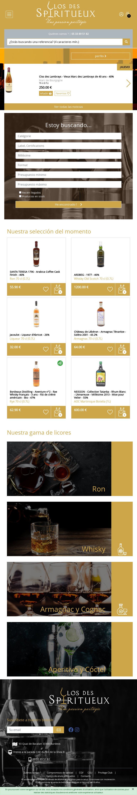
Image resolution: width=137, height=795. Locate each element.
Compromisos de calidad (60, 772)
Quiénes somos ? (59, 33)
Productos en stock (33, 196)
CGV (81, 772)
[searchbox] (68, 136)
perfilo (100, 56)
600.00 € (80, 410)
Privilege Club (105, 772)
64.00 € (79, 347)
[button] (128, 83)
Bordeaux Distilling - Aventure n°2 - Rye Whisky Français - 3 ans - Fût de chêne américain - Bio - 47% (33, 394)
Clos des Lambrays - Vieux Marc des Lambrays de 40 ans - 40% (76, 76)
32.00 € (15, 347)
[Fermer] (133, 789)
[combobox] (68, 136)
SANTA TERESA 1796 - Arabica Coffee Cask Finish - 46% (35, 273)
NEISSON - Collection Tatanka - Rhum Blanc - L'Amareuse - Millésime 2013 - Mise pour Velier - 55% (100, 394)
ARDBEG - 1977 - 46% (86, 274)
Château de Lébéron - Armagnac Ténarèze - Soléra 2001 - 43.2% (100, 333)
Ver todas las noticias (68, 107)
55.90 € (15, 287)
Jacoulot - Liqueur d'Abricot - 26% (29, 334)
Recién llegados (31, 192)
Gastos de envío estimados (60, 776)
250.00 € (45, 87)
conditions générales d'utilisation (78, 789)
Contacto (86, 776)
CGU (90, 772)
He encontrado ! (68, 204)
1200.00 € (81, 287)
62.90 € (15, 410)
